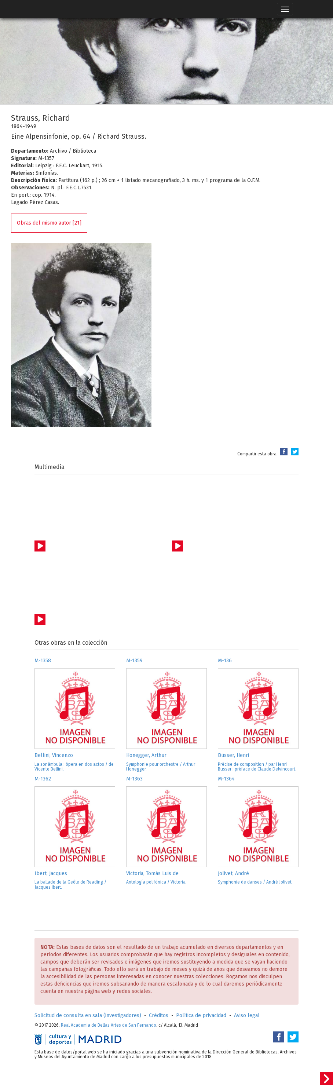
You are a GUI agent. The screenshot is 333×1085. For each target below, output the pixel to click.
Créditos (158, 1015)
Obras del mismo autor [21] (49, 223)
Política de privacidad (201, 1015)
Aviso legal (247, 1015)
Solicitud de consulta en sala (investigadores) (87, 1015)
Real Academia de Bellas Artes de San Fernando (108, 1025)
